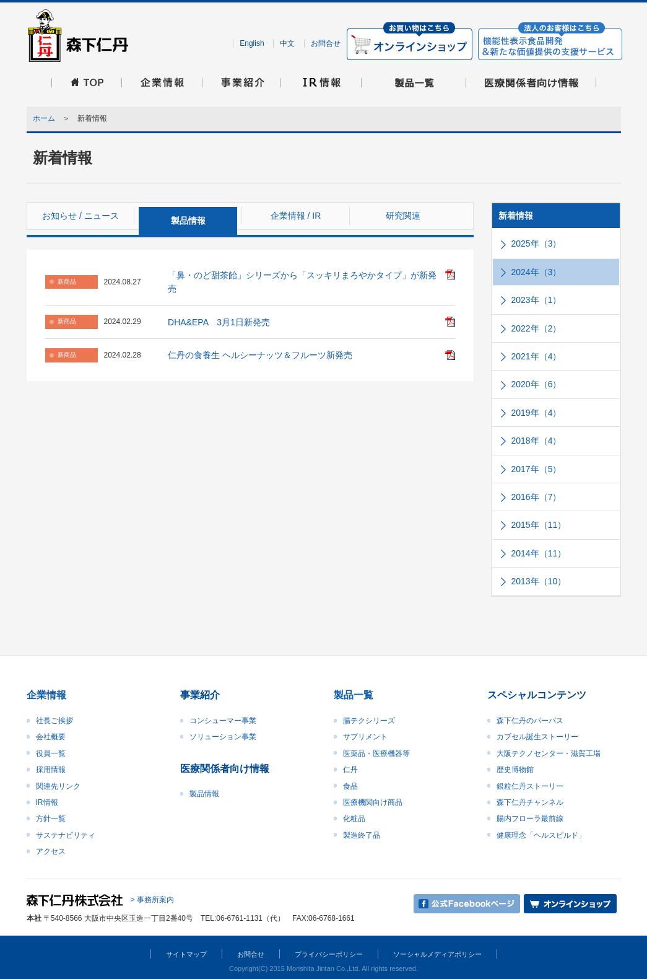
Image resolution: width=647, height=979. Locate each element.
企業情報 (46, 695)
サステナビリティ (65, 835)
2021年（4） (536, 356)
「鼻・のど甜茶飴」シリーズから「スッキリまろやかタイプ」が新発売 (302, 282)
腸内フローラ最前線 (530, 818)
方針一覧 (51, 818)
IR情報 (47, 802)
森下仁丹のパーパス (530, 720)
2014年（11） (539, 553)
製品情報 (204, 793)
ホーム (44, 118)
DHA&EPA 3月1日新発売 (219, 322)
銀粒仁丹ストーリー (530, 786)
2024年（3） (536, 272)
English (252, 43)
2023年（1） (536, 300)
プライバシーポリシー (329, 954)
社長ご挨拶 (54, 720)
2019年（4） (536, 413)
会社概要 (51, 736)
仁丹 (350, 769)
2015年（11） (539, 525)
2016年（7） (536, 497)
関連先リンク (58, 786)
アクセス (51, 851)
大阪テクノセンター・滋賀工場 (549, 753)
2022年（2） (536, 328)
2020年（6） (536, 384)
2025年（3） (536, 243)
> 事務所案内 (152, 899)
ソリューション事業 (222, 736)
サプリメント (365, 736)
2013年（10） (539, 581)
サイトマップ (186, 954)
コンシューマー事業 (222, 720)
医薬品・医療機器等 (376, 753)
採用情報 (51, 769)
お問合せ (326, 43)
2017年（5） (536, 469)
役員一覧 (51, 753)
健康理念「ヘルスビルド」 (541, 835)
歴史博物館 (515, 769)
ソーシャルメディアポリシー (437, 954)
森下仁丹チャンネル (530, 802)
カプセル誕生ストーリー (537, 736)
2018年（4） (536, 441)
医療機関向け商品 (372, 802)
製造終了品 (361, 835)
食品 (350, 786)
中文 (287, 43)
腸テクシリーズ (369, 720)
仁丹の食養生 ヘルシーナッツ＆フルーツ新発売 (260, 355)
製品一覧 (353, 695)
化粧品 (354, 818)
